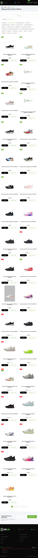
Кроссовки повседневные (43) (14, 28)
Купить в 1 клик (13, 60)
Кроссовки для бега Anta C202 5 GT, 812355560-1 (28, 469)
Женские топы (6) (19, 24)
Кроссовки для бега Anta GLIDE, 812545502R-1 (9, 413)
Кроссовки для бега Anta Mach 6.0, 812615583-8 (28, 167)
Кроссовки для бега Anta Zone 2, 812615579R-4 (9, 194)
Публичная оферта (22, 538)
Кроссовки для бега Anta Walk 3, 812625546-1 (28, 139)
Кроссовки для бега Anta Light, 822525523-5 (10, 331)
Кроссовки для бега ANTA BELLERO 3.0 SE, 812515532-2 (9, 387)
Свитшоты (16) (4, 28)
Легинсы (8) (28, 22)
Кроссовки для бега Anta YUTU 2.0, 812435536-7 (28, 249)
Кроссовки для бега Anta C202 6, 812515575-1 (28, 276)
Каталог (21, 529)
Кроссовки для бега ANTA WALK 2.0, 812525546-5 (28, 387)
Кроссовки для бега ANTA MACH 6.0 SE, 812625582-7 (10, 140)
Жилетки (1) (4, 33)
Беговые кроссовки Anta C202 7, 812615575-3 (10, 166)
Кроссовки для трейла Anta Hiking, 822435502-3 (9, 442)
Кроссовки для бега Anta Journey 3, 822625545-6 (9, 55)
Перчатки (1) (10, 33)
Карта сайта (21, 540)
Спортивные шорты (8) (6, 24)
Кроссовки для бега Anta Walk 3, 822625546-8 (9, 110)
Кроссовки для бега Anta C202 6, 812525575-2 (28, 194)
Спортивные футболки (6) (28, 24)
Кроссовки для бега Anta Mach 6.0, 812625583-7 (9, 82)
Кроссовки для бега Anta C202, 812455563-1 (28, 221)
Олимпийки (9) (17, 26)
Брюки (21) (13, 24)
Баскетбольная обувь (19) (26, 26)
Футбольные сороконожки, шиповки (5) (27, 28)
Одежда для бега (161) (20, 22)
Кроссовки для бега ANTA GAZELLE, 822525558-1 (28, 414)
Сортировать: (4, 19)
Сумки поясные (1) (10, 26)
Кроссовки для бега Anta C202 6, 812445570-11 (28, 303)
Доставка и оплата (3, 538)
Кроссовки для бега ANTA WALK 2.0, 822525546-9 (9, 469)
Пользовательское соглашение (24, 536)
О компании (2, 534)
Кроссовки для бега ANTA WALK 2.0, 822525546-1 (28, 442)
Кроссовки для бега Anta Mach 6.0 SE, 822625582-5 (28, 55)
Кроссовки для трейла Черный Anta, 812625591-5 (28, 83)
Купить (4, 60)
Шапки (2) (15, 33)
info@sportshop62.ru (4, 552)
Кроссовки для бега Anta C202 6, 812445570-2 (28, 331)
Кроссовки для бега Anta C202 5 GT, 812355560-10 (9, 497)
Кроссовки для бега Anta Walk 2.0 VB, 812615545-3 (10, 249)
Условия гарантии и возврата (4, 536)
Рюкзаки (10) (4, 22)
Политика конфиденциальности (24, 534)
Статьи (1, 540)
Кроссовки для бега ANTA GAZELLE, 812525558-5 (9, 277)
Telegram (17, 2)
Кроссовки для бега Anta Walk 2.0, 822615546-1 (9, 222)
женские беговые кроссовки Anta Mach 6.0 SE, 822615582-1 (10, 304)
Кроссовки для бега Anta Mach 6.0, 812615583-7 (28, 359)
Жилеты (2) (4, 26)
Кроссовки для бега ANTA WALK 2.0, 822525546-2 (9, 359)
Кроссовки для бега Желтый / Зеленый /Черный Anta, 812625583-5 (28, 112)
